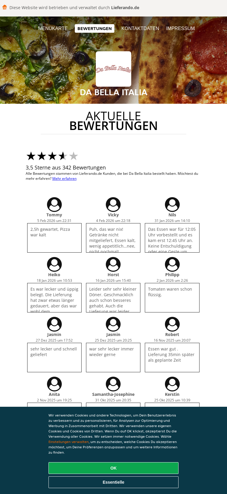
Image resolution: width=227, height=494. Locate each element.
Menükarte (53, 28)
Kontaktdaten (140, 28)
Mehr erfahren (64, 178)
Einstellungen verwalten (68, 441)
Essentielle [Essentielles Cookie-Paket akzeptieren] (113, 482)
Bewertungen (94, 28)
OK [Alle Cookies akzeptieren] (114, 468)
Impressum (180, 28)
